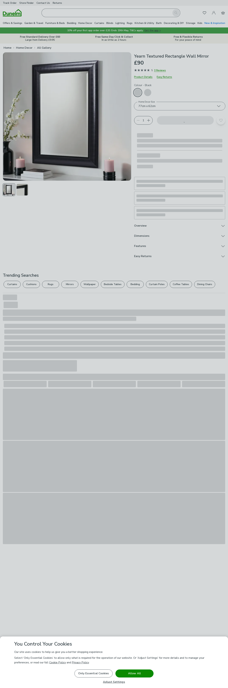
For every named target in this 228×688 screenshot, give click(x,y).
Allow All (134, 673)
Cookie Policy (57, 662)
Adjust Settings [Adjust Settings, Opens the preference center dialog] (114, 682)
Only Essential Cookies (93, 673)
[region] (114, 662)
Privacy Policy (80, 662)
